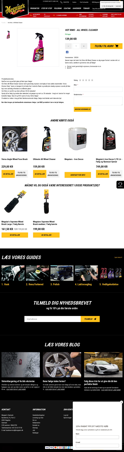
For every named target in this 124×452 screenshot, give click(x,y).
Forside (3, 22)
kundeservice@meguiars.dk (14, 430)
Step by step (46, 8)
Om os (35, 420)
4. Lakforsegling (83, 284)
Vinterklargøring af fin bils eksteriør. (18, 381)
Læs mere (118, 257)
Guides (74, 2)
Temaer (86, 8)
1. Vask (5, 284)
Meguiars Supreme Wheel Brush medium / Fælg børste (45, 222)
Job (34, 430)
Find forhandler (84, 2)
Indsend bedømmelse (82, 109)
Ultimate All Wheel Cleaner (44, 159)
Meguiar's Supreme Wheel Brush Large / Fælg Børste (13, 222)
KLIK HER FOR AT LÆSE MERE (16, 389)
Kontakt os (36, 425)
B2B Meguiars (96, 2)
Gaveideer (77, 8)
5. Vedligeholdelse (109, 284)
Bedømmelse (78, 95)
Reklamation (36, 423)
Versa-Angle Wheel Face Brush (15, 159)
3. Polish (55, 284)
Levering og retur (38, 418)
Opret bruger (68, 418)
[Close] (121, 402)
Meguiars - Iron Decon (74, 159)
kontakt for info (77, 175)
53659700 (64, 2)
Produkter (34, 8)
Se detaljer (8, 174)
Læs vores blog (62, 345)
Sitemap (35, 428)
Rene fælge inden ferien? (54, 381)
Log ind (66, 415)
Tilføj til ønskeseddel (21, 173)
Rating (76, 80)
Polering (58, 8)
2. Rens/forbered (34, 284)
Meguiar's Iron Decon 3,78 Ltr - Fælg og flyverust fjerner (109, 160)
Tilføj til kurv (106, 46)
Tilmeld (90, 319)
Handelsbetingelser (39, 415)
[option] (8, 35)
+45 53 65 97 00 (17, 428)
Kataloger (36, 433)
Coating (67, 8)
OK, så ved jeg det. (108, 6)
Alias (76, 85)
